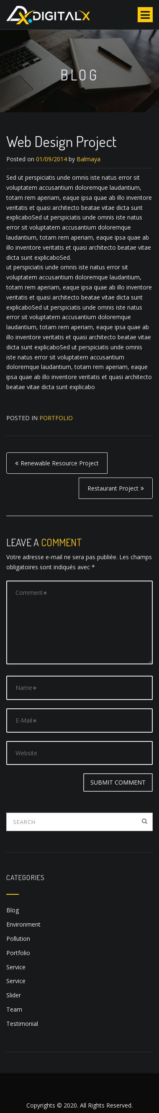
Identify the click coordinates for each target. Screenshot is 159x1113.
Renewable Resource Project (60, 463)
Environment (23, 924)
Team (14, 1009)
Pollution (18, 939)
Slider (13, 995)
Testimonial (22, 1024)
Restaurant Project (112, 488)
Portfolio (56, 418)
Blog (12, 910)
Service (16, 967)
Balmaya (88, 159)
